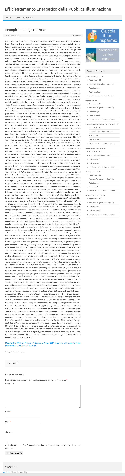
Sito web (8, 432)
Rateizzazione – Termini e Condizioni (102, 96)
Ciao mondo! (12, 363)
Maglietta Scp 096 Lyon (14, 343)
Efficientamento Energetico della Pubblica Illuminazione (58, 9)
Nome (8, 412)
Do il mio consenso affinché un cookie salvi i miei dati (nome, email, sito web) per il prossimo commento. (43, 446)
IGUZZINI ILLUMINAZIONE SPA (95, 148)
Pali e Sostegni (94, 88)
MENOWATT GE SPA (92, 172)
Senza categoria (19, 352)
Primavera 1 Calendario (34, 343)
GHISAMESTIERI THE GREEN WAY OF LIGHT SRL (102, 124)
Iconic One (7, 472)
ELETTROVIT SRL (91, 100)
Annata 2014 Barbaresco (53, 343)
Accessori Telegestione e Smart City (101, 84)
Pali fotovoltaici (94, 92)
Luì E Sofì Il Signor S (29, 346)
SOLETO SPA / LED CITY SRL (95, 195)
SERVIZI (8, 17)
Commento (9, 384)
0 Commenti (76, 36)
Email (8, 422)
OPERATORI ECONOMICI (24, 17)
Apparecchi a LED (95, 80)
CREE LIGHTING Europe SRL (95, 77)
